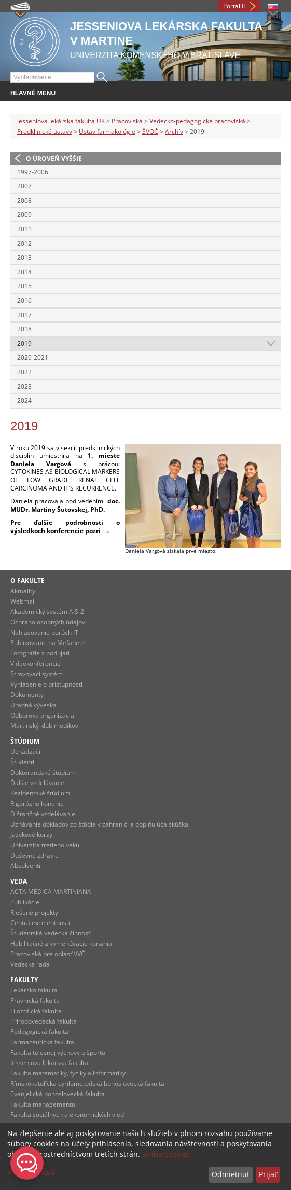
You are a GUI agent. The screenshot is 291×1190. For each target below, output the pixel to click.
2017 (24, 315)
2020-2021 (32, 357)
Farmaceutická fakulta (42, 1042)
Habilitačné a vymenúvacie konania (61, 943)
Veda (18, 881)
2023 (24, 386)
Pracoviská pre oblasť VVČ (47, 953)
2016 (24, 300)
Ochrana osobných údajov (47, 622)
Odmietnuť (231, 1174)
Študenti (22, 762)
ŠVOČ (150, 131)
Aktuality (22, 590)
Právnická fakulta (35, 1000)
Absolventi (25, 865)
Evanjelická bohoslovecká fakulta (57, 1093)
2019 (24, 343)
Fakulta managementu (42, 1104)
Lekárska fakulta (34, 990)
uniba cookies (166, 1154)
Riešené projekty (34, 912)
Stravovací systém (36, 673)
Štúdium (24, 741)
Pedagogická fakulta (39, 1031)
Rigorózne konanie (37, 803)
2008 (24, 200)
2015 (24, 286)
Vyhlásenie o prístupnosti (46, 684)
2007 (24, 185)
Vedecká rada (30, 964)
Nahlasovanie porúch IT (44, 632)
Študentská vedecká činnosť (50, 933)
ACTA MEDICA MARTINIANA (50, 891)
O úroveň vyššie (54, 158)
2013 (24, 257)
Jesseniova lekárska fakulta (49, 1062)
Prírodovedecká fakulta (43, 1021)
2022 (24, 372)
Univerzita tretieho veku (44, 845)
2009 (24, 214)
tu (105, 530)
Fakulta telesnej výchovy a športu (57, 1052)
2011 (24, 229)
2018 (24, 329)
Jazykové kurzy (31, 834)
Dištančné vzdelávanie (42, 813)
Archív (174, 131)
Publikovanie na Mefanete (47, 642)
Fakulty (24, 979)
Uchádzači (25, 751)
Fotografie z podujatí (40, 653)
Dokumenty (27, 694)
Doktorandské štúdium (43, 772)
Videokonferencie (35, 663)
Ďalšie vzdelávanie (37, 782)
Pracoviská (127, 121)
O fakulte (27, 580)
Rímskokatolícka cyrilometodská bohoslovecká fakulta (87, 1083)
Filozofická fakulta (36, 1010)
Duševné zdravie (34, 855)
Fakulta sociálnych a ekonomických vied (67, 1114)
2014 (24, 272)
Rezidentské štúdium (40, 793)
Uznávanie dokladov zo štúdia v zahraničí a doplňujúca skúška (99, 824)
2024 (24, 400)
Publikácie (24, 902)
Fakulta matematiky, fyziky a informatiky (68, 1073)
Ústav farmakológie (107, 131)
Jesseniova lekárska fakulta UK (61, 121)
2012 (24, 243)
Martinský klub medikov (44, 725)
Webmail (23, 601)
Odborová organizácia (42, 715)
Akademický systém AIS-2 (47, 611)
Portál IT (235, 6)
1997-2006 (32, 171)
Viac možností (31, 1172)
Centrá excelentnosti (40, 922)
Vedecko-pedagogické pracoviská (197, 121)
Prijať (268, 1174)
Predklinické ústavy (44, 131)
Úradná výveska (33, 705)
